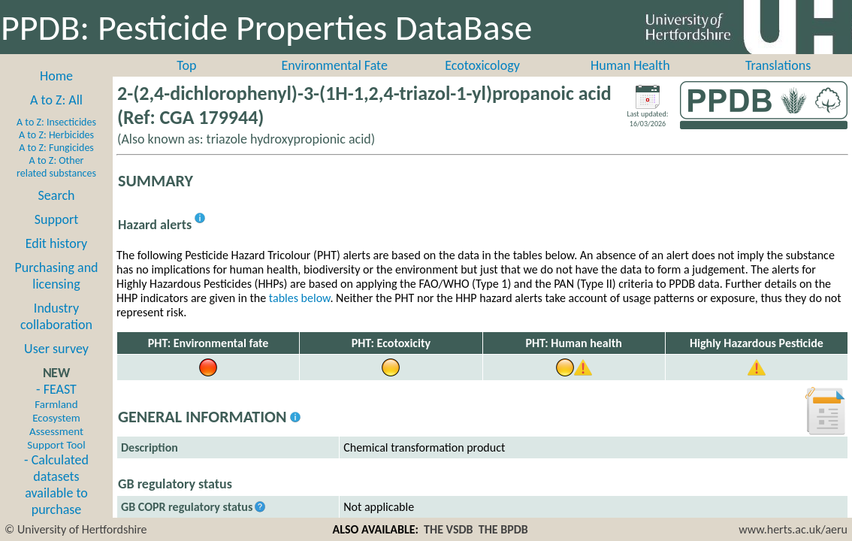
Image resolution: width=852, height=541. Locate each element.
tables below (300, 298)
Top (186, 65)
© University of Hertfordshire (76, 529)
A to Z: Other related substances (56, 167)
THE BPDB (503, 529)
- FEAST (56, 416)
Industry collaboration (56, 316)
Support (56, 219)
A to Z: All (56, 100)
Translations (778, 65)
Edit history (57, 243)
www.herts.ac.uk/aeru (793, 529)
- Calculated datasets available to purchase (56, 485)
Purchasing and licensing (56, 275)
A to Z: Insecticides (56, 122)
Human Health (630, 65)
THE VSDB (448, 529)
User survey (56, 348)
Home (56, 76)
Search (56, 195)
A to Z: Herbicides (56, 134)
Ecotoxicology (482, 65)
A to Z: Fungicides (56, 147)
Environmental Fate (334, 65)
